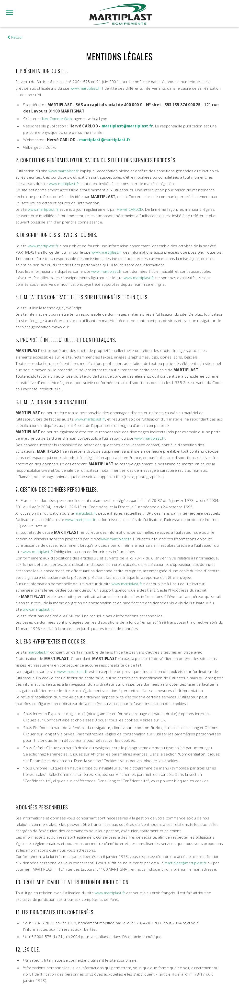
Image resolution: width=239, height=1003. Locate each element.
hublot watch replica (17, 30)
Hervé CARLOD (130, 209)
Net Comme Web (57, 118)
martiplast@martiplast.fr (127, 126)
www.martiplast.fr (85, 88)
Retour (15, 37)
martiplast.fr (85, 513)
